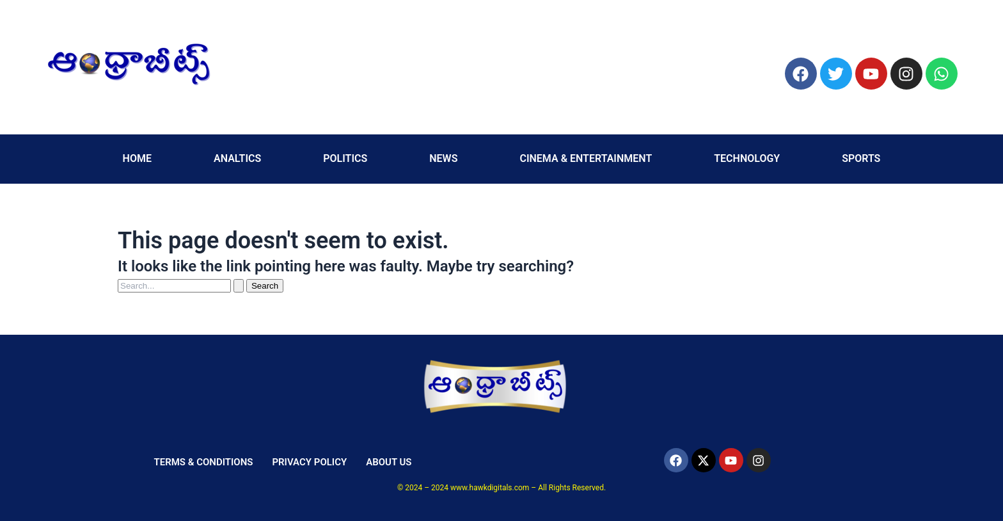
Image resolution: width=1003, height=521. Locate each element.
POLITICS (345, 158)
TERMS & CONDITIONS (203, 462)
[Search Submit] (238, 286)
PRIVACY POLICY (309, 462)
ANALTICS (237, 158)
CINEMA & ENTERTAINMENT (585, 158)
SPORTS (861, 158)
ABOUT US (388, 462)
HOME (137, 158)
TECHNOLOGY (747, 158)
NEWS (443, 158)
